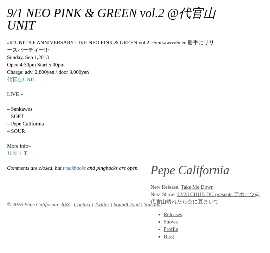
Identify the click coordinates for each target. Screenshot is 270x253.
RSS (65, 204)
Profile (171, 229)
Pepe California (190, 170)
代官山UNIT (21, 79)
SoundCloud (127, 204)
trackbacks (74, 168)
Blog (169, 236)
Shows (171, 222)
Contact (82, 204)
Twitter (102, 204)
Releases (173, 214)
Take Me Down (197, 187)
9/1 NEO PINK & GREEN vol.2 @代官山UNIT (111, 19)
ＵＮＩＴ (17, 153)
